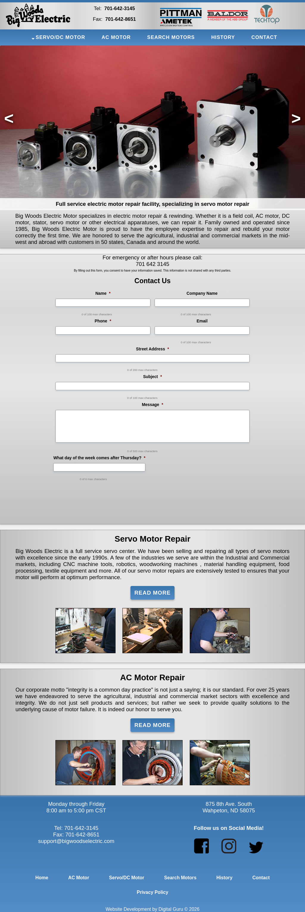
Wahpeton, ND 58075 (229, 810)
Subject (152, 376)
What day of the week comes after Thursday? (99, 458)
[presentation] (152, 495)
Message (152, 404)
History (224, 877)
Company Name (201, 293)
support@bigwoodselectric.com (76, 841)
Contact (261, 877)
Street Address (152, 349)
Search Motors (180, 877)
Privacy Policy (152, 892)
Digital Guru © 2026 (178, 909)
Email (202, 321)
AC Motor (78, 877)
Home (41, 877)
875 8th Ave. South (229, 804)
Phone (103, 321)
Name (103, 293)
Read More (152, 593)
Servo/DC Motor (126, 877)
